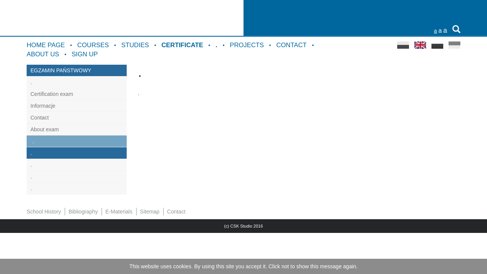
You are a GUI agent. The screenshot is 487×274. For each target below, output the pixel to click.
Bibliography (83, 212)
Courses (93, 45)
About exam (44, 129)
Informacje (42, 106)
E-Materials (118, 212)
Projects (247, 45)
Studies (135, 45)
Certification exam (51, 94)
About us (43, 54)
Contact (291, 45)
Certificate (182, 45)
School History (44, 212)
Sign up (85, 54)
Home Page (46, 45)
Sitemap (149, 212)
